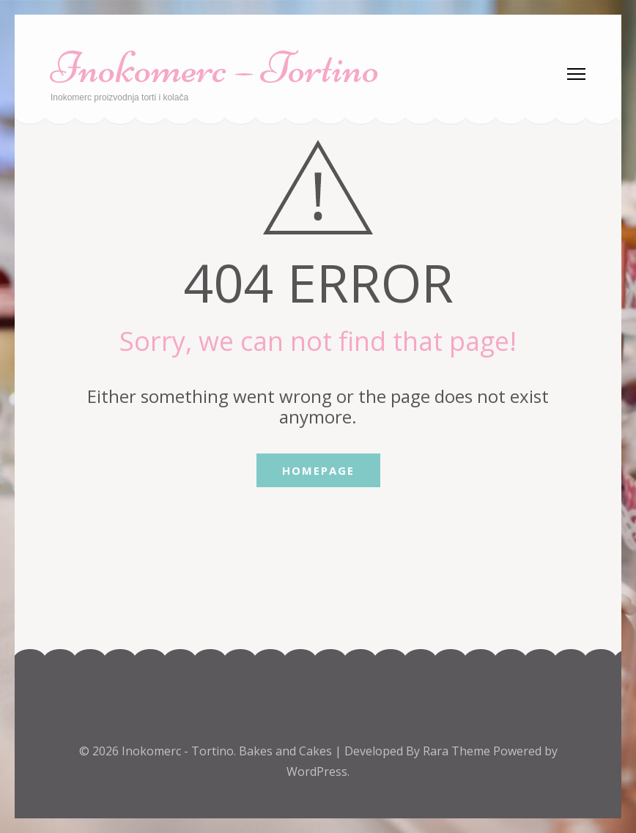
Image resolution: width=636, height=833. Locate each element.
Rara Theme (458, 751)
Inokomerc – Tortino (215, 68)
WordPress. (318, 771)
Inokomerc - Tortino (178, 751)
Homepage (318, 470)
